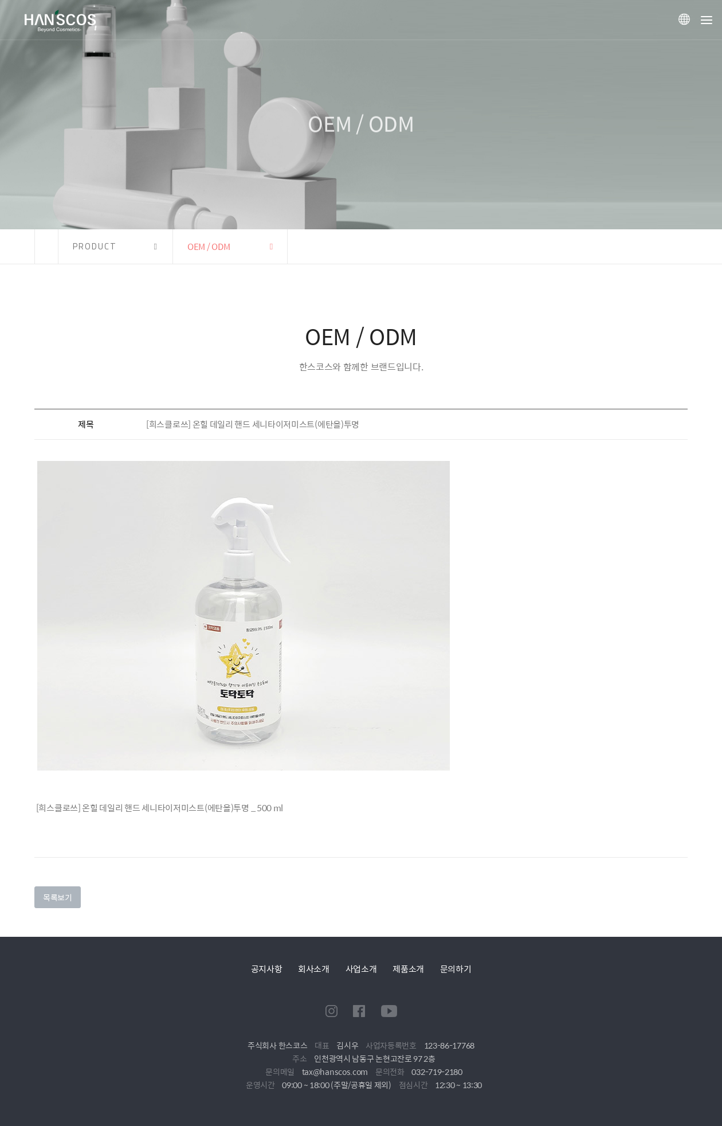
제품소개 (408, 968)
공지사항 (266, 968)
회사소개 (313, 968)
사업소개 (361, 968)
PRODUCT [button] (95, 246)
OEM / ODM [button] (208, 246)
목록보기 (57, 897)
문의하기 (456, 968)
